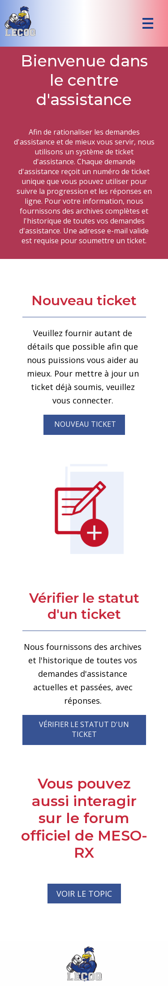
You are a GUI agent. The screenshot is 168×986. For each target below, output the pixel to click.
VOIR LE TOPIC (84, 893)
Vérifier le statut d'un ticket (84, 729)
